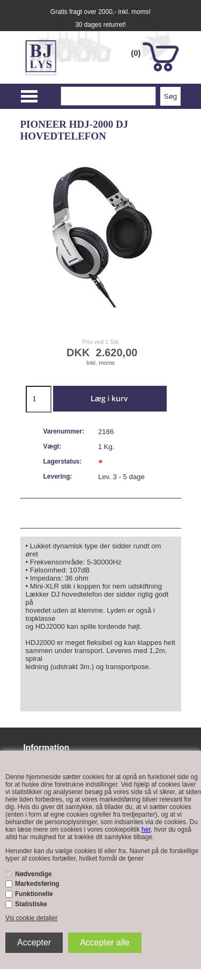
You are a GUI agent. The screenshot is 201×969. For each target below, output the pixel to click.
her (146, 829)
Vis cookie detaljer (31, 918)
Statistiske (31, 904)
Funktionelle (34, 894)
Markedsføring (37, 883)
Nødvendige (33, 874)
